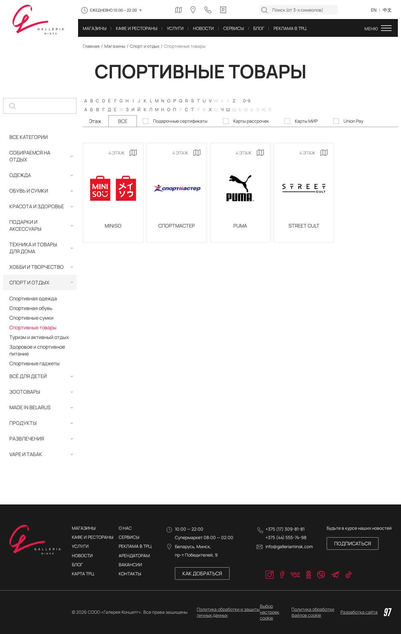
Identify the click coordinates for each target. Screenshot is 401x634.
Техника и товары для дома (33, 248)
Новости (82, 555)
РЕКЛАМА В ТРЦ (135, 546)
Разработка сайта (366, 612)
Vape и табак (25, 454)
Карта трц (83, 574)
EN (374, 10)
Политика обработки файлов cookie (312, 612)
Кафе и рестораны (92, 537)
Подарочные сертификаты (180, 121)
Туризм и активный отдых (39, 337)
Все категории (28, 137)
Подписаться (352, 543)
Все (122, 121)
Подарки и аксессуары (25, 225)
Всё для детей (28, 376)
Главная (91, 46)
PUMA (240, 225)
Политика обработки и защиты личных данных (228, 612)
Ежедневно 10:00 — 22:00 (113, 10)
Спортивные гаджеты (34, 363)
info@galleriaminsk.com (289, 546)
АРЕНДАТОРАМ (134, 555)
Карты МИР (306, 121)
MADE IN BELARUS (30, 407)
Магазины (114, 46)
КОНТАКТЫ (130, 574)
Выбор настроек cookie (269, 612)
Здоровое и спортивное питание (37, 350)
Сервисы (129, 537)
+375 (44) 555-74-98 (285, 537)
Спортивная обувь (30, 308)
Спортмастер (176, 225)
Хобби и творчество (36, 266)
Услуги (80, 546)
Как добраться (202, 573)
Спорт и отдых (144, 46)
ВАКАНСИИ (130, 565)
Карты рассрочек (251, 121)
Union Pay (353, 121)
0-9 (246, 100)
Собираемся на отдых (29, 156)
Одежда (20, 175)
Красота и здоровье (36, 206)
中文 (387, 10)
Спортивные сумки (31, 317)
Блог (77, 565)
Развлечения (26, 438)
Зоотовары (24, 391)
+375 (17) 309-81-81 (284, 529)
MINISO (113, 225)
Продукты (23, 423)
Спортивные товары (33, 327)
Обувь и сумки (28, 190)
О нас (125, 528)
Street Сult (304, 225)
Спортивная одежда (33, 298)
